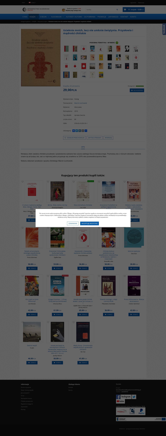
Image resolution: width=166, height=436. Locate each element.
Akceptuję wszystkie (90, 223)
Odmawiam (72, 223)
